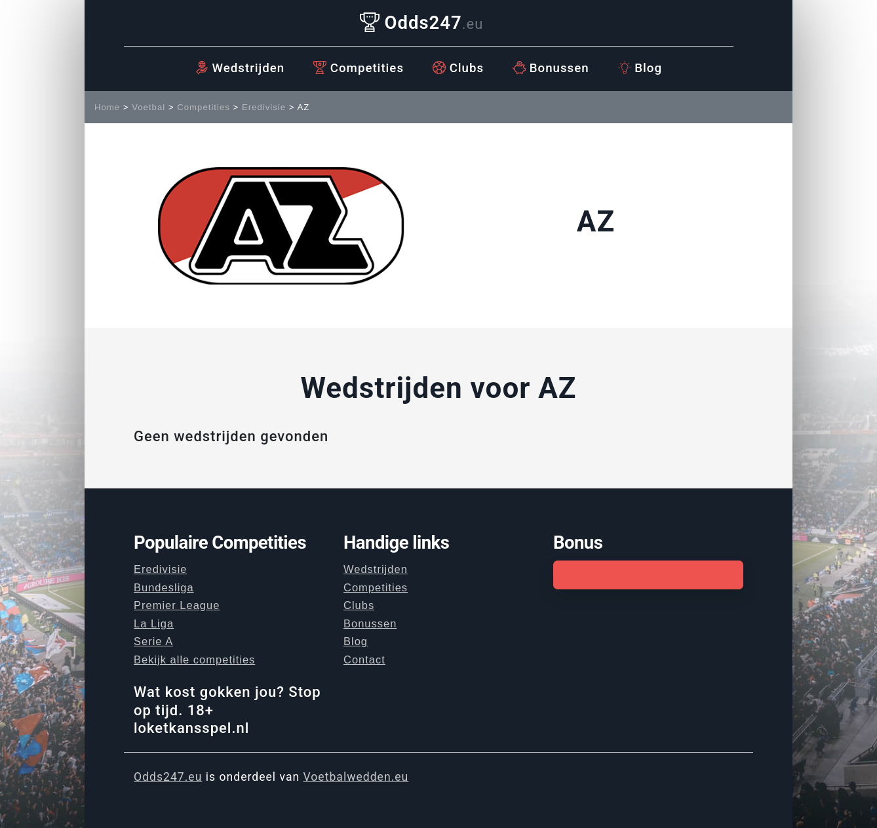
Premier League (177, 605)
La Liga (154, 623)
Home (107, 107)
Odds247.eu (168, 776)
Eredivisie (264, 107)
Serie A (153, 641)
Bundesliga (164, 587)
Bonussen (551, 68)
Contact (364, 659)
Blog (640, 68)
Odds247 (422, 22)
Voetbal (148, 107)
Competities (358, 68)
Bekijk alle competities (194, 659)
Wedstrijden (239, 68)
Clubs (458, 68)
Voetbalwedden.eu (356, 776)
